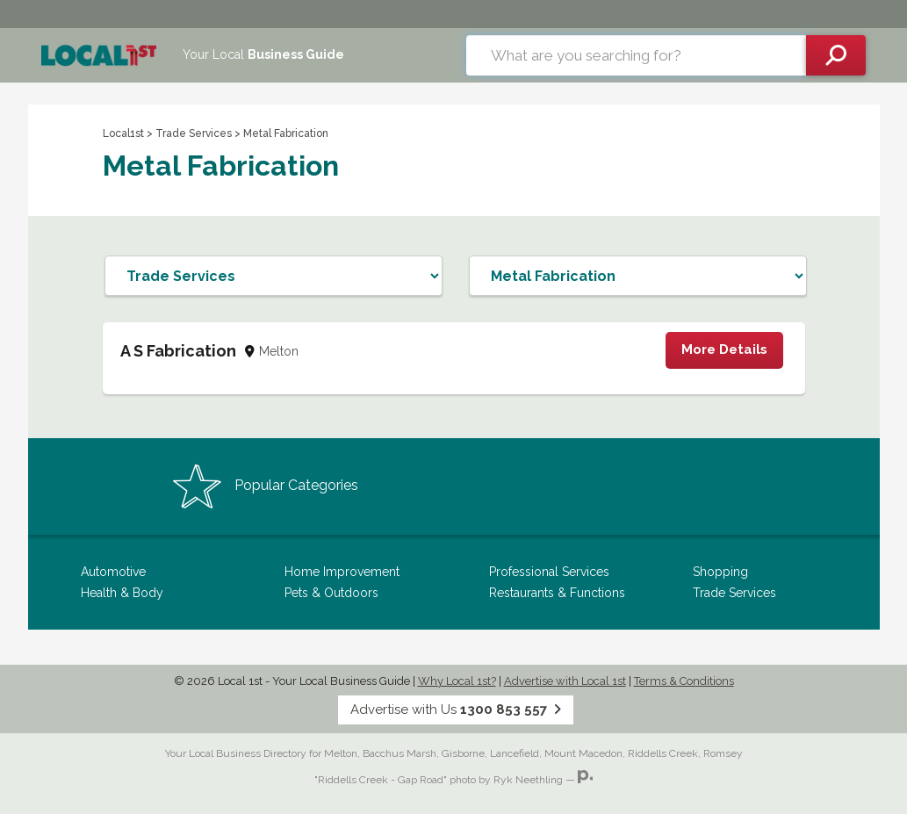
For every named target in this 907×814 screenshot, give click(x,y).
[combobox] (636, 55)
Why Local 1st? (457, 681)
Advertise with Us (455, 709)
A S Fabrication (178, 351)
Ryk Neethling (528, 780)
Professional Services (549, 572)
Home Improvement (342, 572)
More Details (724, 349)
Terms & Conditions (684, 681)
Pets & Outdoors (331, 593)
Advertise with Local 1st (565, 681)
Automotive (113, 572)
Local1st (123, 133)
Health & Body (122, 593)
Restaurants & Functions (557, 593)
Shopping (720, 572)
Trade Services (193, 133)
